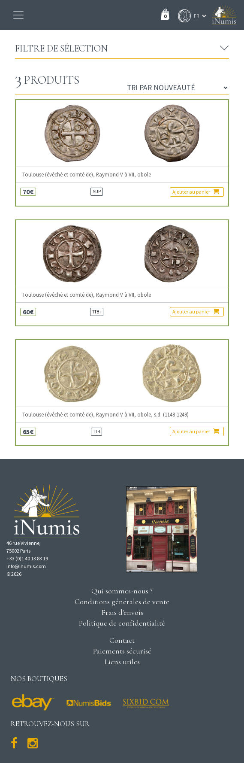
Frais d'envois (122, 612)
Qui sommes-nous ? (122, 591)
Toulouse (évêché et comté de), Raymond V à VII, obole (86, 174)
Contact (122, 640)
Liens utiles (122, 661)
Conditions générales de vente (122, 601)
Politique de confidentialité (122, 623)
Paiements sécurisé (122, 651)
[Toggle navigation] (18, 15)
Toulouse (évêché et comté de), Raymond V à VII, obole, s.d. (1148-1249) (105, 414)
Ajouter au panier (195, 191)
